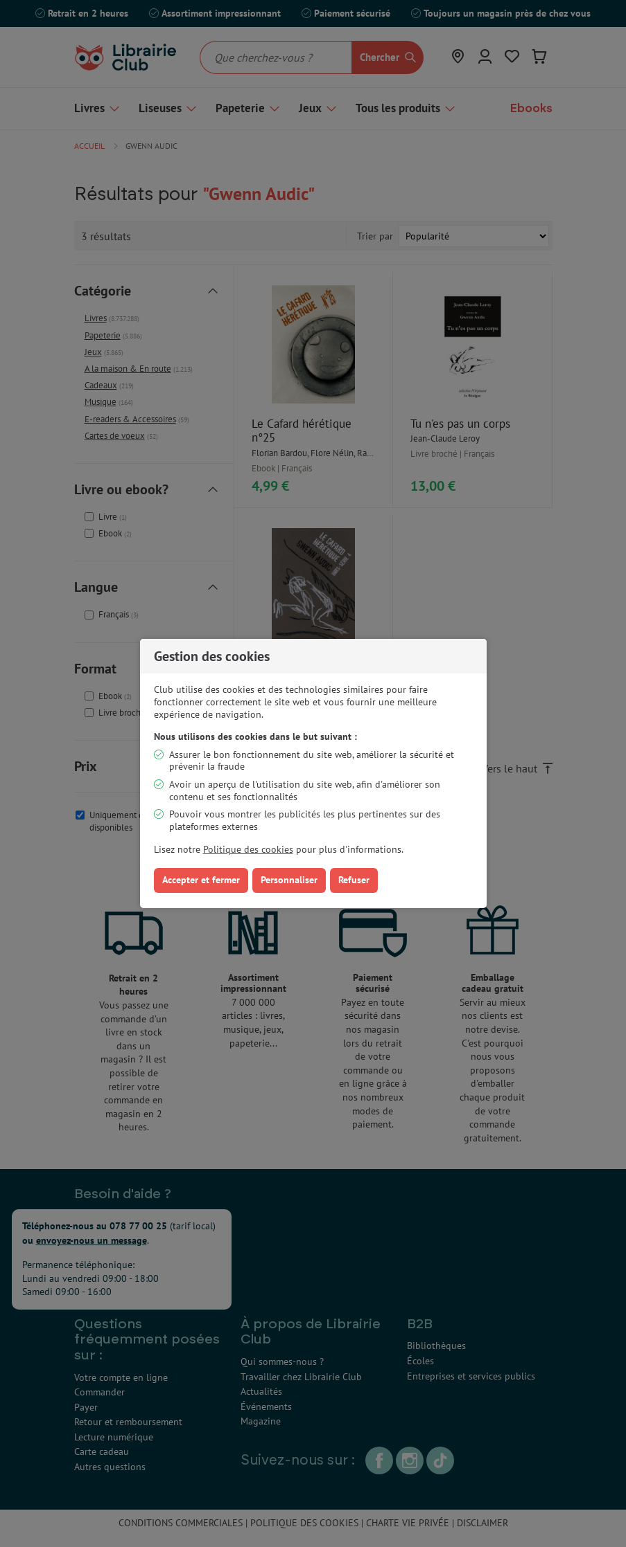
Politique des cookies (248, 849)
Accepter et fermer (201, 880)
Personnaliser (289, 880)
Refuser (353, 880)
